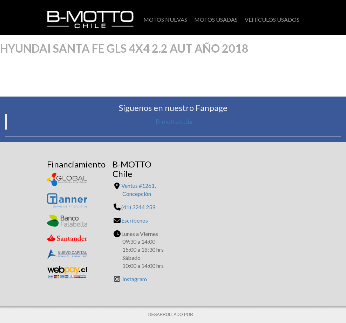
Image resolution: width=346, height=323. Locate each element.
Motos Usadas (216, 19)
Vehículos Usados (272, 19)
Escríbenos (134, 220)
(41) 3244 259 (138, 207)
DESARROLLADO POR (171, 314)
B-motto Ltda (174, 121)
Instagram (134, 279)
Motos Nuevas (165, 19)
